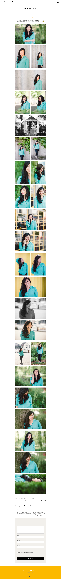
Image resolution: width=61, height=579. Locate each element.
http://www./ (21, 509)
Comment (19, 525)
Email (18, 540)
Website (18, 545)
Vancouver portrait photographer (29, 498)
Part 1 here (39, 17)
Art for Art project (39, 20)
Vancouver (21, 498)
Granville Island (17, 498)
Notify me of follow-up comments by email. (25, 552)
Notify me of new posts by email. (24, 555)
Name (18, 535)
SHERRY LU (7, 2)
